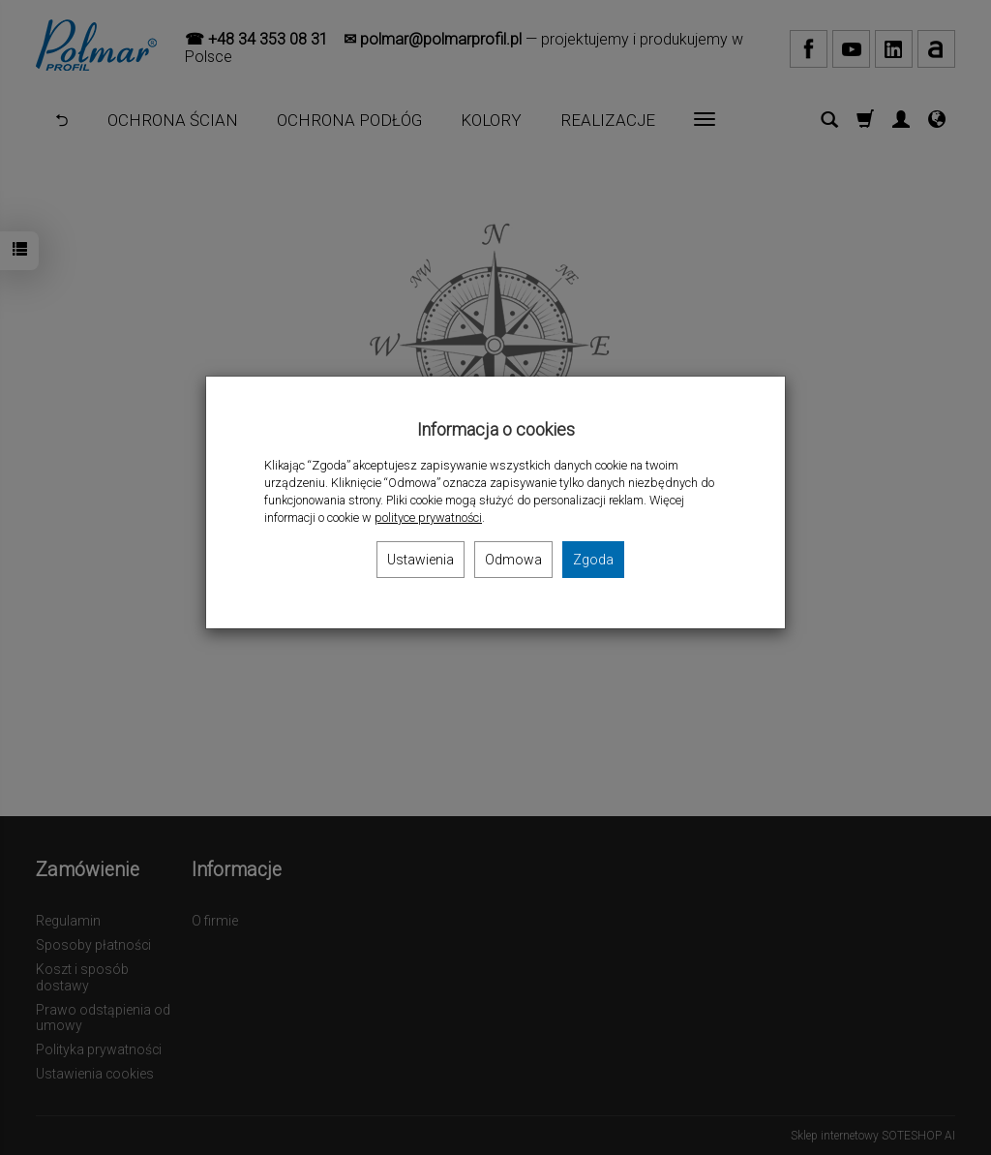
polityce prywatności (428, 517)
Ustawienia (420, 559)
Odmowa (513, 559)
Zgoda (593, 559)
